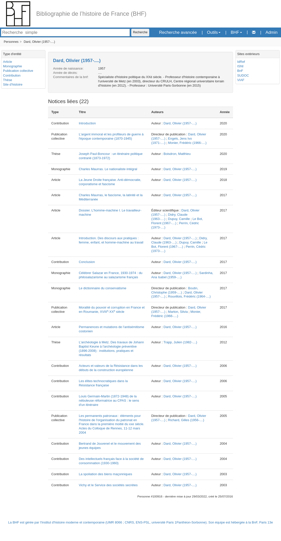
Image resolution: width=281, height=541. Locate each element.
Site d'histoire (12, 84)
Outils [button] (213, 32)
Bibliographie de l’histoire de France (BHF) (91, 14)
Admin (272, 32)
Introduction (87, 123)
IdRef (241, 62)
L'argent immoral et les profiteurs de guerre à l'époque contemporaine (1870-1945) (111, 136)
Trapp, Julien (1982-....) (180, 342)
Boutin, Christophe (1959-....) (174, 290)
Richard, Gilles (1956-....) (186, 420)
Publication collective (18, 71)
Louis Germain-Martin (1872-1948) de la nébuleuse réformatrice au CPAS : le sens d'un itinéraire (109, 400)
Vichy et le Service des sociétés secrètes (108, 485)
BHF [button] (236, 32)
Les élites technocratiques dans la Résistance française (103, 383)
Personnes (11, 42)
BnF (240, 71)
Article (7, 62)
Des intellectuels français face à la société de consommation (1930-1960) (111, 461)
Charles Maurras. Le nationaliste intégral (108, 169)
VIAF (240, 80)
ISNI (240, 66)
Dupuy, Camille (179, 219)
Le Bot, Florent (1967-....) (179, 244)
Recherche (140, 32)
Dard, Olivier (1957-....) (39, 42)
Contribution (11, 75)
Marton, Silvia (178, 312)
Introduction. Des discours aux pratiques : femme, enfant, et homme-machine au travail (111, 240)
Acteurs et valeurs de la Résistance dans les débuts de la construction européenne (111, 368)
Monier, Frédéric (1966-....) (187, 143)
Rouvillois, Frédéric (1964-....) (189, 296)
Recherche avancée (178, 32)
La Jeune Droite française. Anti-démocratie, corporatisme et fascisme (110, 182)
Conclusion (87, 262)
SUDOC (243, 75)
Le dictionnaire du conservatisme (102, 288)
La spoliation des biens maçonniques (105, 474)
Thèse (7, 80)
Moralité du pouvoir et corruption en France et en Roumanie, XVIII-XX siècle (111, 310)
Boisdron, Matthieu (177, 154)
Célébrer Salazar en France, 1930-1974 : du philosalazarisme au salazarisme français (110, 275)
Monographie (12, 66)
